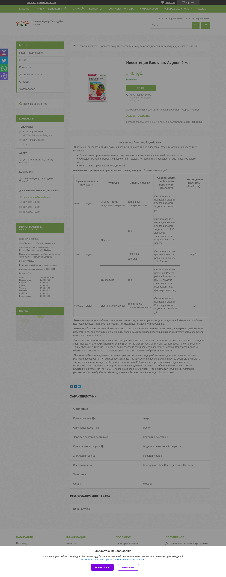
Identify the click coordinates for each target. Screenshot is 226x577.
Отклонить (128, 567)
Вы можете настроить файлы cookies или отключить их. (111, 559)
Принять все (102, 567)
